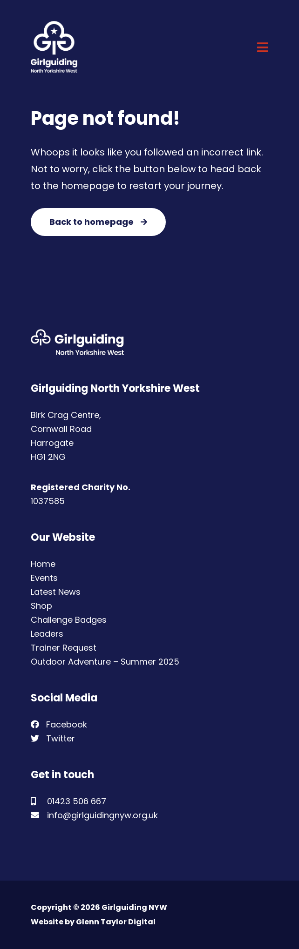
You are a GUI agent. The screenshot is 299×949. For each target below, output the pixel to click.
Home (43, 564)
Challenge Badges (69, 620)
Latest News (56, 592)
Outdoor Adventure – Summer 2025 (105, 661)
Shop (41, 606)
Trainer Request (63, 647)
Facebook (59, 724)
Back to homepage (98, 222)
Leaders (47, 633)
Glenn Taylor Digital (116, 921)
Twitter (53, 738)
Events (44, 578)
